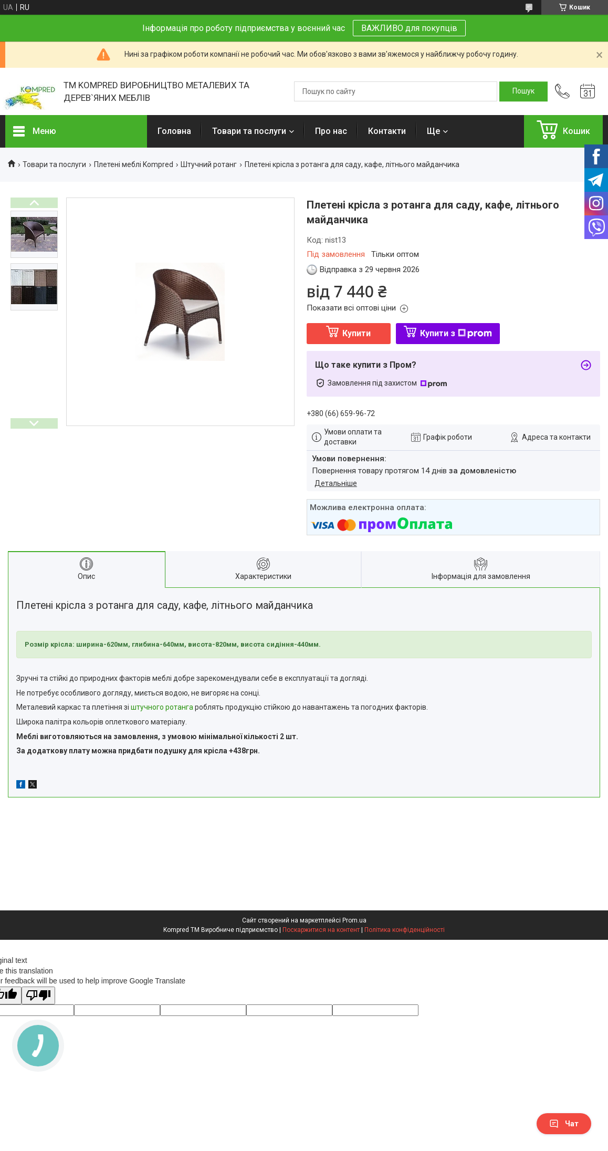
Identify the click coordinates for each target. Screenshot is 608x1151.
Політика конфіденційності (404, 930)
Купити (356, 333)
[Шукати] (523, 91)
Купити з (456, 333)
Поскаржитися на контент (321, 930)
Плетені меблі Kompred (133, 164)
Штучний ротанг (209, 164)
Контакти (387, 131)
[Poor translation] (38, 996)
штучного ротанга (162, 707)
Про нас (331, 131)
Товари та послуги (249, 131)
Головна (174, 131)
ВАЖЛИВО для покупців (409, 28)
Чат (564, 1123)
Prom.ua (354, 920)
